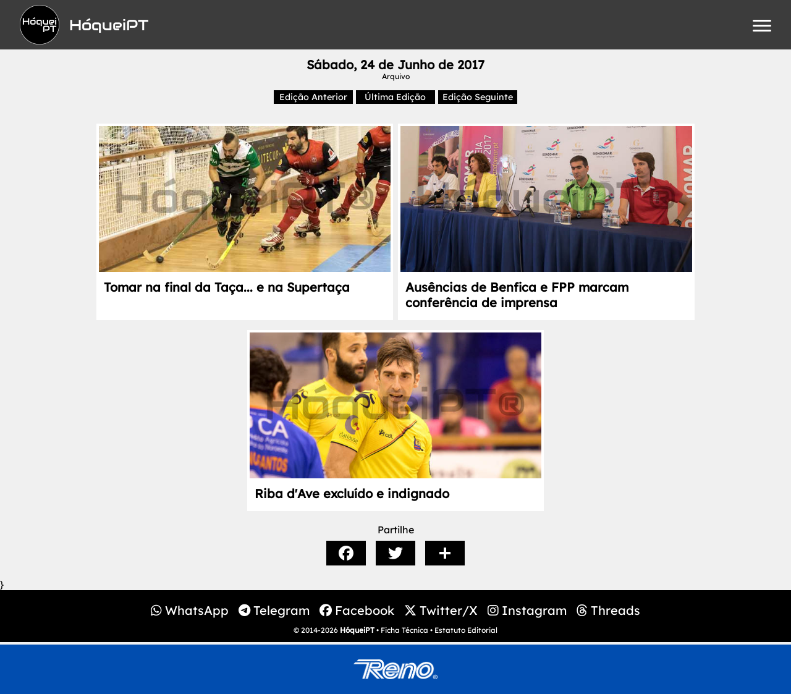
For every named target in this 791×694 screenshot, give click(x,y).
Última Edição (395, 97)
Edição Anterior (313, 97)
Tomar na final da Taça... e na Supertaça (227, 287)
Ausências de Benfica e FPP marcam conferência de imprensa (516, 294)
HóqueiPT (357, 630)
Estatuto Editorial (465, 630)
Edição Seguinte (477, 97)
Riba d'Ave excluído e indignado (352, 493)
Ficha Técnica (404, 630)
